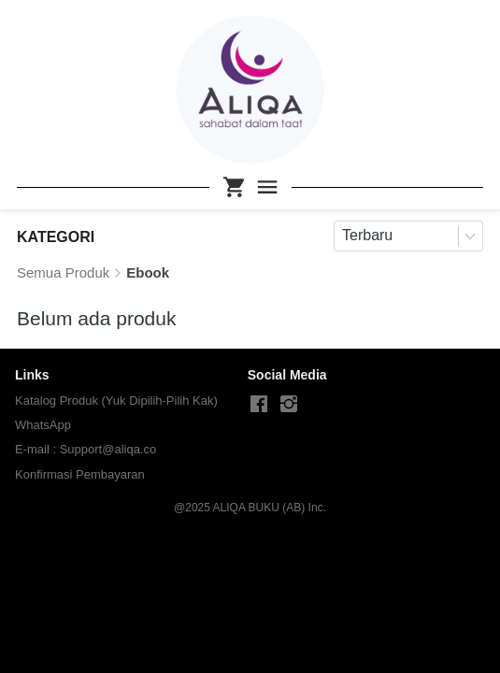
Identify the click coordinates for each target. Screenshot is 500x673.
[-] (259, 405)
